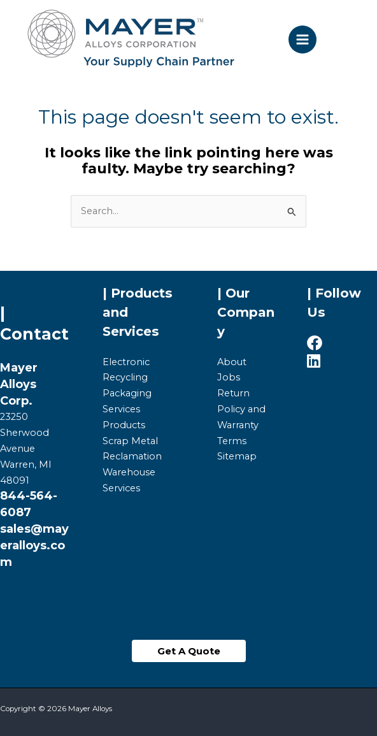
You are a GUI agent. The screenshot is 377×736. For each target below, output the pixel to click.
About (231, 362)
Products (124, 425)
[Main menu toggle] (302, 39)
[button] (189, 651)
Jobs (228, 377)
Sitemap (237, 456)
